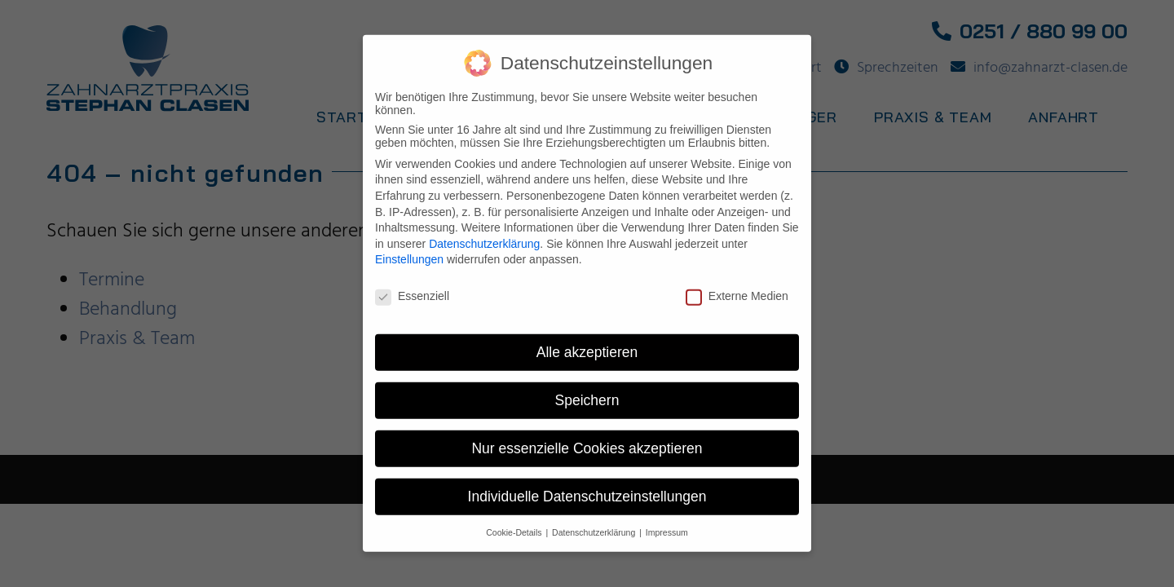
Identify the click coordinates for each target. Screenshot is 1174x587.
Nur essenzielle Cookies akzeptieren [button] (586, 438)
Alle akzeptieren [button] (587, 341)
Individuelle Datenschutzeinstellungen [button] (587, 486)
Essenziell (412, 285)
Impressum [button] (667, 522)
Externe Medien (737, 285)
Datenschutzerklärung (484, 233)
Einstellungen (409, 248)
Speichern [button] (587, 390)
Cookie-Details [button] (515, 522)
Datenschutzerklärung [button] (595, 522)
